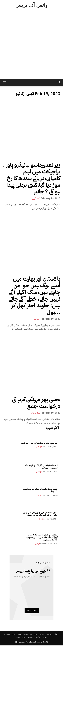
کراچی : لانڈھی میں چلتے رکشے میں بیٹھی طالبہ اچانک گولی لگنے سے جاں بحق (39, 514)
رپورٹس (36, 319)
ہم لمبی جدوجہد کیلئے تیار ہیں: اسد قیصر (39, 443)
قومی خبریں (16, 634)
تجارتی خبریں (39, 634)
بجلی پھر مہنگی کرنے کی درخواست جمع (36, 402)
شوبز (18, 637)
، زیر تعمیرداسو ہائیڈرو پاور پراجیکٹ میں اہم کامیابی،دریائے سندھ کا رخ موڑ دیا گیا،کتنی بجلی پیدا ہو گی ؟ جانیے (31, 178)
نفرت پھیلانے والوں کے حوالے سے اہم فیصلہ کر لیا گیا (39, 490)
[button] (59, 82)
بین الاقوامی (27, 634)
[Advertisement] (31, 45)
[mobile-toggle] (4, 82)
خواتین (45, 637)
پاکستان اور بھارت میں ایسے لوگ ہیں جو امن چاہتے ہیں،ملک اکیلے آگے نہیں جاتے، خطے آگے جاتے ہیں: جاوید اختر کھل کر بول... (34, 295)
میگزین (37, 543)
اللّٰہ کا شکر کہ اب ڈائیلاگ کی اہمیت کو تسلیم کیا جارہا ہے (41, 466)
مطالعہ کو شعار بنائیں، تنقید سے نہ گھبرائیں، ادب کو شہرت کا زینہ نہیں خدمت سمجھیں (41, 537)
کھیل (24, 637)
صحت (30, 637)
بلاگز (55, 634)
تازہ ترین (35, 198)
